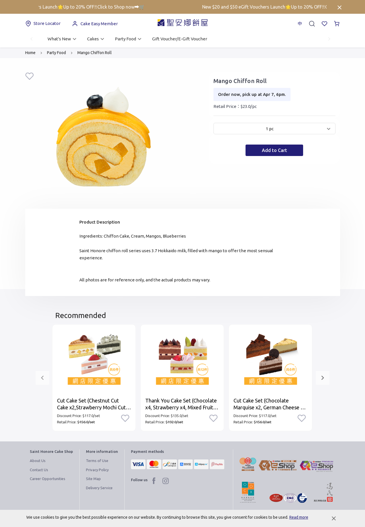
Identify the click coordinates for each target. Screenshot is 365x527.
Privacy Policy (97, 470)
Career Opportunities (47, 479)
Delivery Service (99, 488)
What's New (63, 38)
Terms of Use (97, 461)
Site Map (93, 479)
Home (30, 52)
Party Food (129, 38)
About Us (38, 461)
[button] (274, 128)
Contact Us (39, 470)
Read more (298, 517)
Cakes (96, 38)
